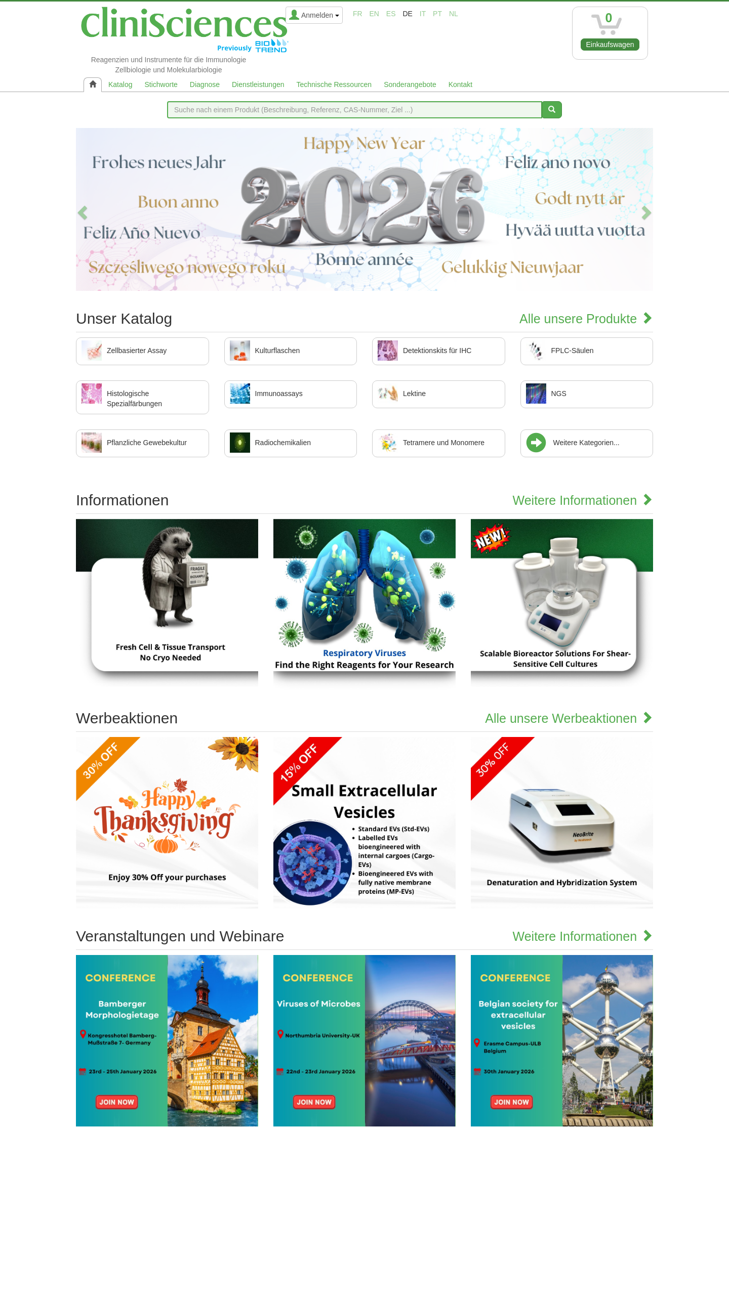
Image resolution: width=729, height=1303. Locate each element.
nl (453, 14)
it (423, 14)
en (374, 14)
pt (437, 14)
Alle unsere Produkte (586, 319)
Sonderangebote (410, 84)
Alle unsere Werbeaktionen (569, 718)
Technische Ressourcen (334, 84)
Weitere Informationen (583, 500)
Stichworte (160, 84)
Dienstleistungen (258, 84)
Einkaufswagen (610, 44)
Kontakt (460, 84)
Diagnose (205, 84)
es (391, 14)
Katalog (120, 84)
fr (357, 14)
